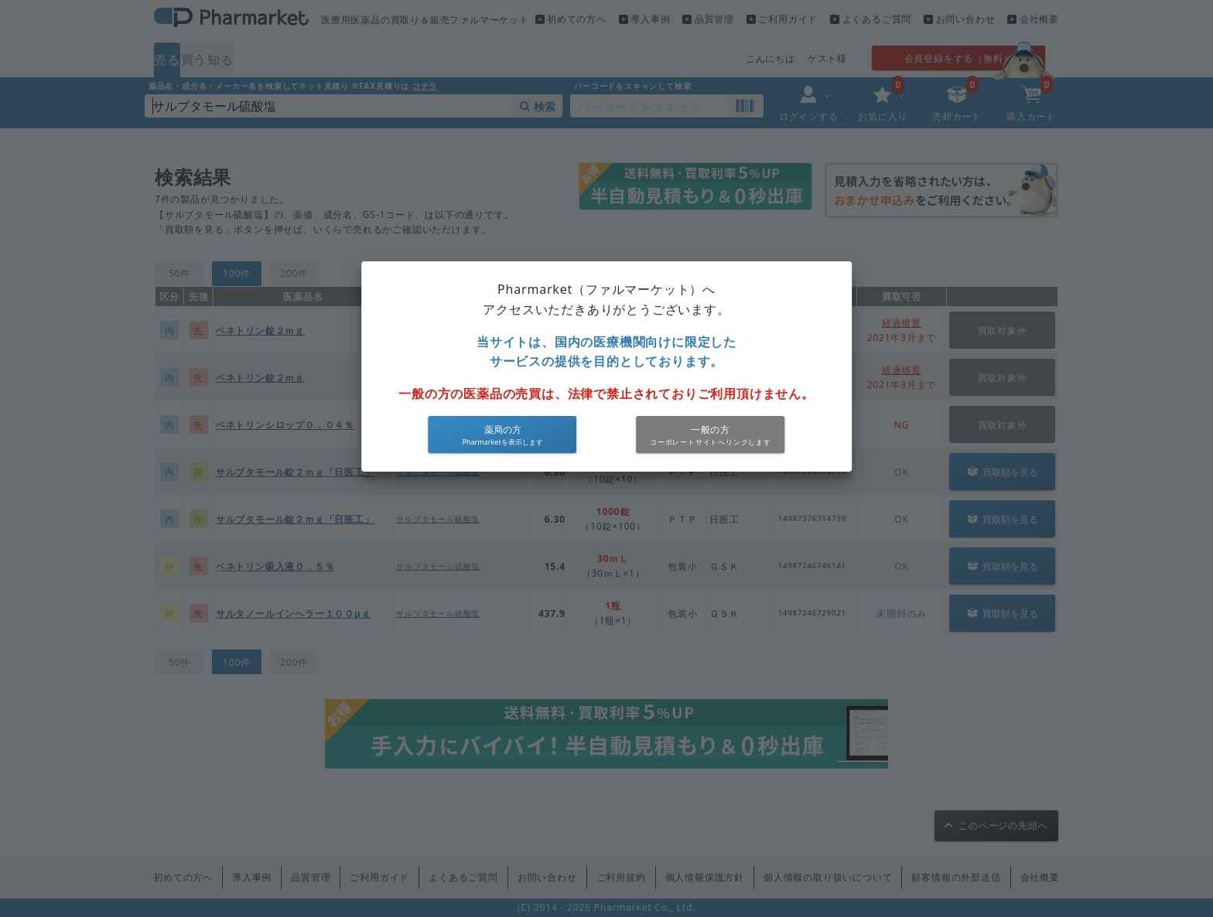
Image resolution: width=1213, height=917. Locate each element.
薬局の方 (502, 429)
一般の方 (710, 429)
